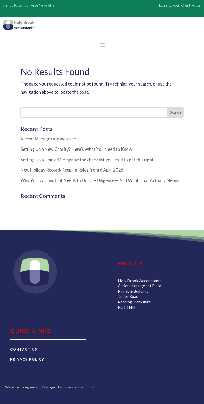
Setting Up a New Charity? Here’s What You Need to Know (76, 149)
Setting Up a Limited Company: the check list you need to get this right (87, 159)
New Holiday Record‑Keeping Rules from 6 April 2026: (72, 170)
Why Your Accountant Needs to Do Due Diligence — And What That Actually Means (99, 180)
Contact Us (23, 349)
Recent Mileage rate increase (48, 138)
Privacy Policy (27, 359)
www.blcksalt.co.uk (80, 387)
